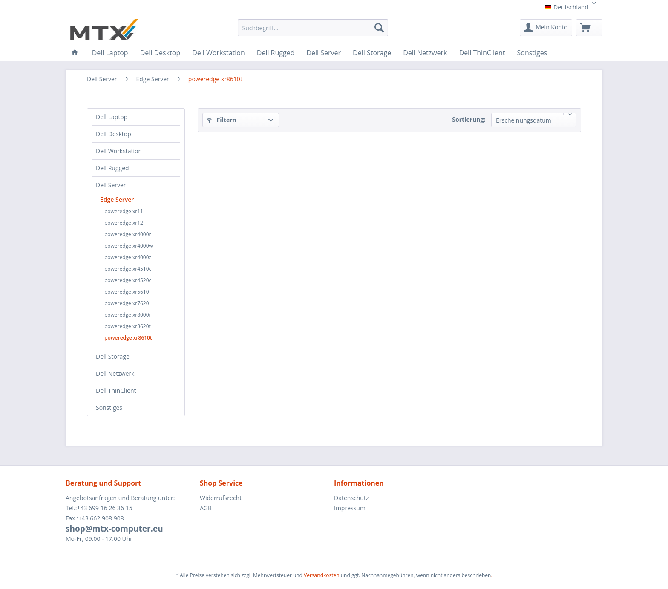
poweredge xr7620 (126, 303)
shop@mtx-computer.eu (114, 528)
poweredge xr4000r (127, 234)
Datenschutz (351, 498)
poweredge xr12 (123, 222)
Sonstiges (109, 407)
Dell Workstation (119, 151)
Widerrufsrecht (221, 498)
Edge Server (117, 199)
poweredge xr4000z (127, 257)
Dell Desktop (113, 134)
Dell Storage (113, 356)
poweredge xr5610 (126, 291)
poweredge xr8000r (127, 314)
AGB (206, 508)
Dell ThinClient (116, 390)
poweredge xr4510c (127, 268)
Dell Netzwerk (115, 373)
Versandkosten (322, 575)
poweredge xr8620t (127, 326)
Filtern (221, 120)
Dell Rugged (112, 168)
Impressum (350, 508)
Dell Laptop (111, 117)
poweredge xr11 (123, 211)
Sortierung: (468, 119)
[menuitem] (313, 30)
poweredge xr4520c (127, 280)
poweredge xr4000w (128, 245)
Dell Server (111, 185)
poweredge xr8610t (128, 337)
